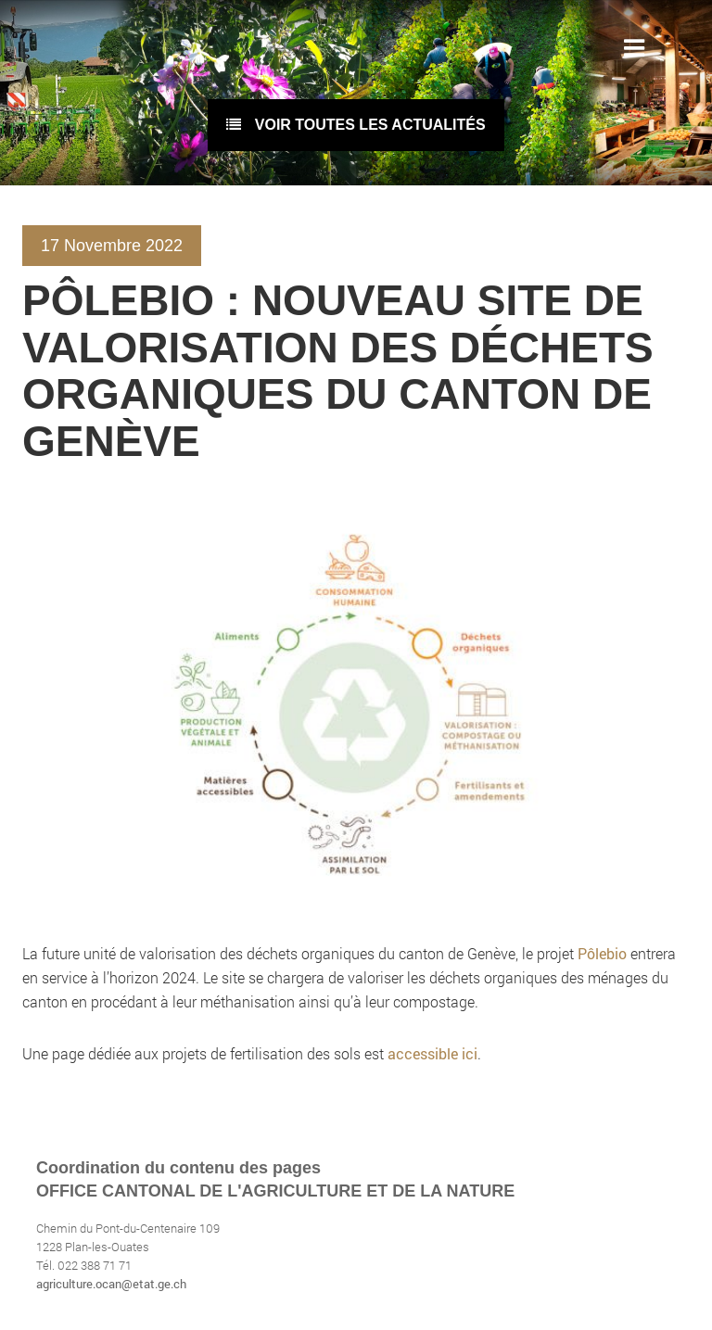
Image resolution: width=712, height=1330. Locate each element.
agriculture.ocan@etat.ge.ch (111, 1283)
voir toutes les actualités (355, 125)
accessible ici (432, 1053)
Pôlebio (604, 953)
